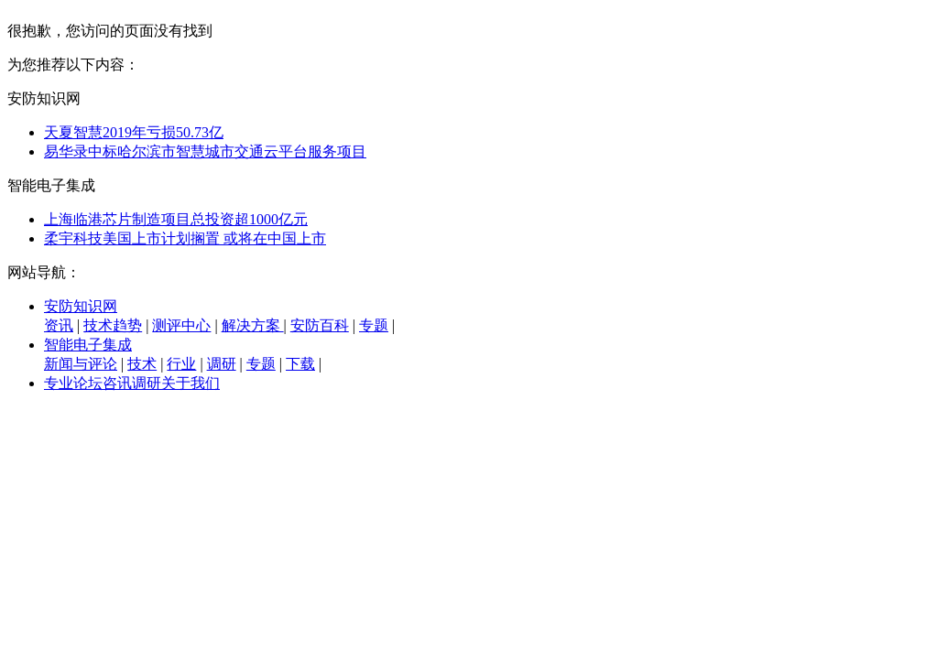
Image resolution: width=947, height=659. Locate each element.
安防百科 (319, 325)
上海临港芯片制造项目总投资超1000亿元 (176, 219)
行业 (181, 364)
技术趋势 (112, 325)
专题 (373, 325)
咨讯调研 (132, 383)
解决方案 (253, 325)
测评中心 (181, 325)
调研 (221, 364)
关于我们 (190, 383)
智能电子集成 (88, 344)
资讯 (58, 325)
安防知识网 (80, 306)
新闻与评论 (80, 364)
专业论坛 (73, 383)
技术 (142, 364)
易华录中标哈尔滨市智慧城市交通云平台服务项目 (205, 151)
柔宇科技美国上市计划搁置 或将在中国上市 (185, 238)
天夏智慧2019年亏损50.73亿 (133, 132)
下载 (300, 364)
